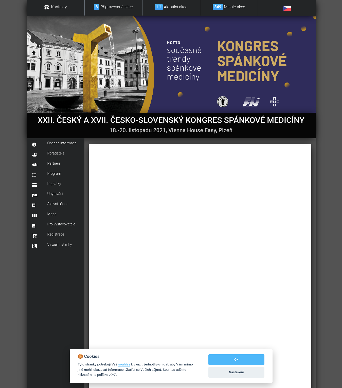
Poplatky (46, 184)
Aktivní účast (50, 204)
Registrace (48, 235)
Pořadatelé (48, 154)
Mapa (44, 215)
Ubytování (47, 194)
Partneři (46, 164)
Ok (236, 359)
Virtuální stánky (52, 245)
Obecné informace (54, 144)
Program (46, 174)
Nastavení (236, 372)
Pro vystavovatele (53, 225)
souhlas (124, 364)
